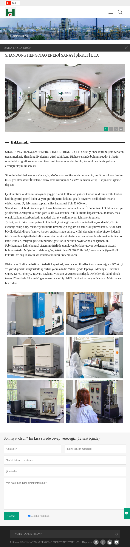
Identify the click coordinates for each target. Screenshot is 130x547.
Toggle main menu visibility (111, 10)
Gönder (11, 516)
